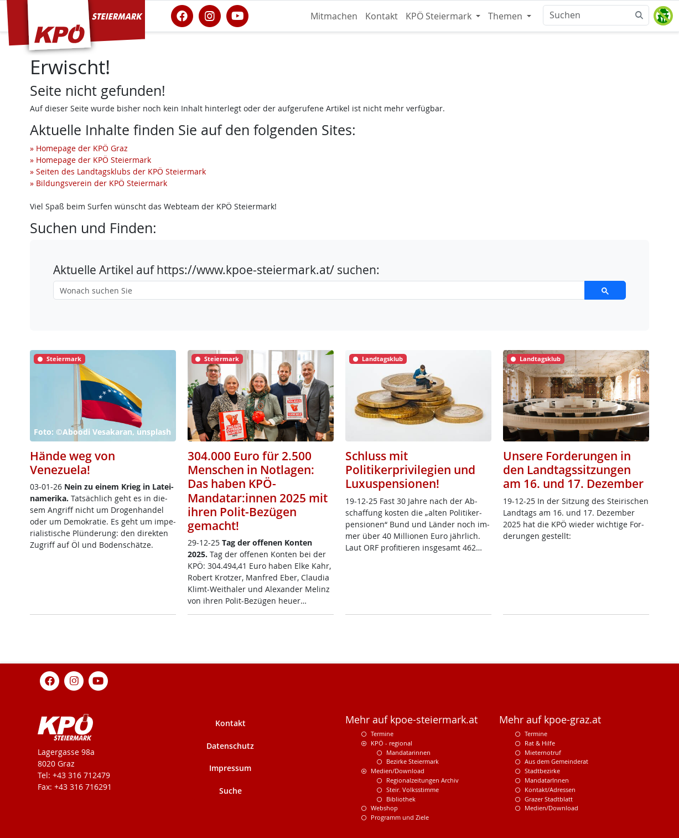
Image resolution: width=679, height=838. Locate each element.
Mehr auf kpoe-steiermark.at (411, 719)
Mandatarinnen (408, 752)
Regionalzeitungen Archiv (422, 780)
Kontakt (381, 16)
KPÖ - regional (391, 743)
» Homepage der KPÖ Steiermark (90, 160)
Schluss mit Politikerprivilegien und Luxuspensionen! (410, 469)
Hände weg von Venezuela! (72, 462)
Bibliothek (401, 799)
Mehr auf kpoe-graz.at (550, 719)
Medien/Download (397, 771)
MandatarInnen (547, 780)
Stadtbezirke (542, 771)
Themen (506, 16)
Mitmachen (333, 16)
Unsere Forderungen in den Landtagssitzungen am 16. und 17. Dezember (573, 469)
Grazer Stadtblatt (549, 799)
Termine (382, 733)
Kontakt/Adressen (550, 789)
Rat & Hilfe (540, 743)
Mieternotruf (543, 752)
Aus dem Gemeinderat (556, 761)
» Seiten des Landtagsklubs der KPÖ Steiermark (118, 171)
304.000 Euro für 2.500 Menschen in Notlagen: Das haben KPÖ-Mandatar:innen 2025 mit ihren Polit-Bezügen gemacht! (258, 490)
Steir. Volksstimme (412, 789)
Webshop (384, 808)
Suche (230, 790)
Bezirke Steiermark (412, 761)
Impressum (230, 768)
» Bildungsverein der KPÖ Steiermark (98, 183)
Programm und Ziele (400, 817)
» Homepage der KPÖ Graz (79, 148)
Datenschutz (230, 746)
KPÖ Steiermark (440, 16)
